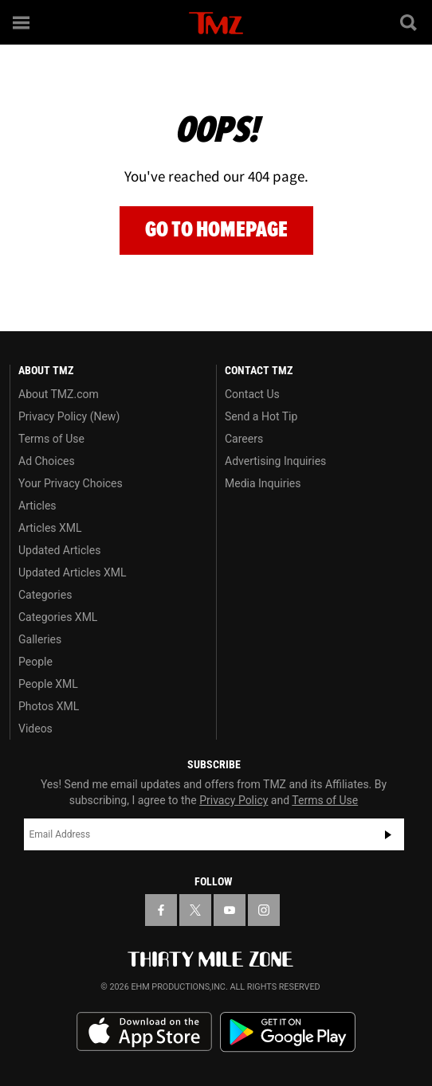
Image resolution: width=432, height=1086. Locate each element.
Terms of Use (51, 438)
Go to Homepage (216, 230)
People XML (48, 684)
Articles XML (50, 528)
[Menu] (22, 22)
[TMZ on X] (195, 910)
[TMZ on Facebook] (161, 910)
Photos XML (48, 706)
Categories (45, 594)
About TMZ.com (58, 394)
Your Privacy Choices (70, 483)
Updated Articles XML (72, 572)
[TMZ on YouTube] (229, 910)
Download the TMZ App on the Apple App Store (144, 1032)
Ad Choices (46, 461)
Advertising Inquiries (275, 461)
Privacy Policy (233, 800)
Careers (244, 438)
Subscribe (388, 834)
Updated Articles (59, 550)
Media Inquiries (262, 483)
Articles (37, 505)
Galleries (39, 639)
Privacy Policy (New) (69, 416)
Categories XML (57, 617)
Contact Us (252, 394)
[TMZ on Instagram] (264, 910)
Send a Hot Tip (261, 416)
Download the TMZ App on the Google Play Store (287, 1032)
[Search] (409, 22)
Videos (35, 728)
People (35, 661)
